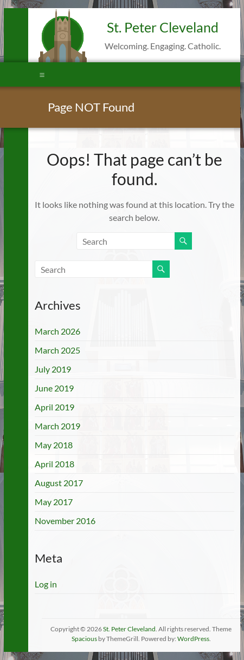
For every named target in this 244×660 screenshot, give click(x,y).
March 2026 (57, 331)
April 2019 (54, 407)
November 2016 (65, 520)
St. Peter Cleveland (163, 27)
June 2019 (54, 388)
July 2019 (53, 369)
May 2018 (54, 445)
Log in (46, 584)
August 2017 (59, 483)
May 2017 (54, 501)
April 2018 (54, 464)
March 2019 (57, 426)
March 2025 (57, 350)
